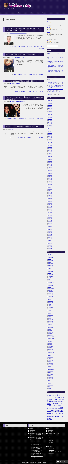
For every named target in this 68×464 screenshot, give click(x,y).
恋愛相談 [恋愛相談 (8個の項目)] (49, 411)
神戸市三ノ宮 (50, 371)
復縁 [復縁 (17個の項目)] (56, 408)
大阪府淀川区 (50, 296)
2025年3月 (50, 105)
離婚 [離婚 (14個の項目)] (53, 416)
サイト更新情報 (32, 430)
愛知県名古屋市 (51, 322)
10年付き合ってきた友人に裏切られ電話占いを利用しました (55, 62)
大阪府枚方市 (50, 294)
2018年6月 (50, 196)
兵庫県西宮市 (50, 266)
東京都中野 (50, 330)
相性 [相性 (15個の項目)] (60, 413)
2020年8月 (50, 156)
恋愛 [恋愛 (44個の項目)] (62, 408)
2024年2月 (50, 125)
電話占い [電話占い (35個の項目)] (58, 416)
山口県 (49, 305)
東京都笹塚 (50, 347)
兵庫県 (49, 262)
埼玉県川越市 (50, 285)
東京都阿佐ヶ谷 (51, 352)
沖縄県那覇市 (50, 360)
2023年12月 (50, 128)
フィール (48, 27)
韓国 (49, 386)
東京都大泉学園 (23, 33)
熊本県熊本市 (50, 363)
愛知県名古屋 (18, 57)
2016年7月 (50, 232)
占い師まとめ (13, 33)
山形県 (49, 308)
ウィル (48, 36)
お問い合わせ (32, 428)
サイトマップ (62, 0)
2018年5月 (50, 198)
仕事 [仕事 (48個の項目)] (49, 401)
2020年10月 (50, 153)
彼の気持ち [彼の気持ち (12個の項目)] (50, 408)
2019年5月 (50, 179)
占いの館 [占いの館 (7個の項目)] (58, 401)
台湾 (49, 279)
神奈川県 (49, 366)
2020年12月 (50, 150)
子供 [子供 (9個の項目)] (50, 405)
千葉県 (49, 273)
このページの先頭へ (62, 461)
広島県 (49, 316)
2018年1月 (50, 204)
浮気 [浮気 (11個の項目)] (50, 413)
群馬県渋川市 (50, 378)
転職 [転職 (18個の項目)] (50, 416)
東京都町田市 (50, 346)
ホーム (49, 428)
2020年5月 (50, 161)
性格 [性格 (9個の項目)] (59, 408)
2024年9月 (50, 114)
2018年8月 (50, 193)
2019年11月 (50, 170)
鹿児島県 (49, 388)
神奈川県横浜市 (51, 369)
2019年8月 (50, 175)
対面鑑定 (18, 33)
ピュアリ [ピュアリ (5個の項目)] (51, 399)
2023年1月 (50, 140)
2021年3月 (50, 145)
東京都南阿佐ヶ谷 (51, 333)
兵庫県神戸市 (50, 265)
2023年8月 (50, 134)
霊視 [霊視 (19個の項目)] (50, 419)
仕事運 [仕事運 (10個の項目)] (52, 401)
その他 (11, 129)
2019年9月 (50, 173)
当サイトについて (33, 431)
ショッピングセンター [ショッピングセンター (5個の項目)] (51, 395)
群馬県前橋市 (50, 377)
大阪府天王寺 (50, 293)
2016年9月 (50, 229)
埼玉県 (49, 280)
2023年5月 (50, 139)
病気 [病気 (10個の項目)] (57, 413)
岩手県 (49, 313)
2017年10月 (50, 209)
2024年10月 (50, 112)
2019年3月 (50, 182)
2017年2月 (50, 221)
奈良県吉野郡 (50, 301)
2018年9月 (50, 192)
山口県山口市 (50, 307)
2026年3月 (50, 100)
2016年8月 (50, 231)
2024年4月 (50, 122)
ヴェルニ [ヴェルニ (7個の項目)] (55, 399)
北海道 (49, 268)
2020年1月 (50, 167)
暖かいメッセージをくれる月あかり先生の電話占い (55, 58)
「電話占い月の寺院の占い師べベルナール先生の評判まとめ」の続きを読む (28, 74)
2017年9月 (50, 210)
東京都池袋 (50, 341)
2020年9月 (50, 154)
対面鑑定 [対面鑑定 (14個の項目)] (58, 406)
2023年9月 (50, 133)
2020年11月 (50, 151)
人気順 (50, 435)
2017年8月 (50, 212)
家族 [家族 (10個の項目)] (55, 406)
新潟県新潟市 (50, 327)
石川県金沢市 (50, 364)
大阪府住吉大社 (51, 288)
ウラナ (48, 40)
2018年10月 (50, 190)
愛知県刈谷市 (50, 319)
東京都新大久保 (51, 338)
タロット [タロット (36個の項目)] (58, 395)
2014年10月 (50, 240)
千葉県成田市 (50, 276)
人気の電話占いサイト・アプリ (53, 433)
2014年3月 (50, 248)
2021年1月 (50, 148)
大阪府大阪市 (50, 291)
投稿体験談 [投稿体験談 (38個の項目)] (59, 411)
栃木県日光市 (50, 357)
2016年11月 (50, 226)
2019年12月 (50, 168)
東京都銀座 (50, 350)
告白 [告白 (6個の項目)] (61, 401)
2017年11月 (50, 207)
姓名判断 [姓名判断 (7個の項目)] (60, 403)
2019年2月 (50, 184)
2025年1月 (50, 108)
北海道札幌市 (50, 271)
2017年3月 (50, 220)
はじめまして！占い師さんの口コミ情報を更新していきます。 (24, 126)
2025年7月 (50, 103)
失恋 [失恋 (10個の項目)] (55, 404)
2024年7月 (50, 117)
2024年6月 (50, 119)
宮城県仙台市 (50, 302)
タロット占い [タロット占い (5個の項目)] (57, 397)
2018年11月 (50, 189)
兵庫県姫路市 (50, 263)
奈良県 (49, 299)
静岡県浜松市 (50, 385)
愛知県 (49, 318)
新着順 (50, 437)
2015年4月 (50, 235)
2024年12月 (50, 109)
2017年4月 (50, 218)
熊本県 (49, 361)
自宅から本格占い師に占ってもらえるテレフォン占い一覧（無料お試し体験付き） (36, 434)
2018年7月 (50, 195)
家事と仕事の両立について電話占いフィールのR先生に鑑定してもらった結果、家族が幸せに (56, 66)
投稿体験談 (50, 324)
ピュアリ (48, 32)
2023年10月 (50, 131)
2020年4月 (50, 162)
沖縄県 (49, 358)
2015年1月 (50, 238)
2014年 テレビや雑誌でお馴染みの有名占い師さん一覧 (21, 81)
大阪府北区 (50, 290)
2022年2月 (50, 142)
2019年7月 (50, 176)
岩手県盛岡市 (50, 315)
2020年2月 (50, 165)
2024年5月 (50, 120)
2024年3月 (50, 123)
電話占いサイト (51, 440)
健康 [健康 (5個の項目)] (55, 401)
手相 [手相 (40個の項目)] (53, 411)
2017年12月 (50, 206)
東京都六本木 (50, 332)
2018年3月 (50, 201)
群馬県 (49, 375)
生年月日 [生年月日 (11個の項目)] (54, 413)
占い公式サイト (51, 442)
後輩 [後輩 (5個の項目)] (54, 408)
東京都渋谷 (22, 101)
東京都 (49, 329)
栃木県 (49, 355)
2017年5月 (50, 217)
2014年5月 (50, 246)
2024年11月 (50, 111)
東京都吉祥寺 (50, 335)
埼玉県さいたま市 (51, 282)
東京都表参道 (50, 349)
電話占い (24, 57)
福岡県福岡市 (50, 374)
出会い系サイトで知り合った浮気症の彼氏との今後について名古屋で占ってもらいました (55, 71)
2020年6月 (50, 159)
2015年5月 (50, 234)
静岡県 (49, 383)
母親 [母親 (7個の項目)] (48, 413)
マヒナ (48, 21)
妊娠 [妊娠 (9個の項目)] (57, 403)
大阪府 (49, 287)
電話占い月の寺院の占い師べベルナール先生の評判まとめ (22, 54)
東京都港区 (50, 344)
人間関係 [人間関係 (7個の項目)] (62, 399)
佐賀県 (49, 259)
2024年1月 (50, 126)
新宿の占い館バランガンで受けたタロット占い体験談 (55, 54)
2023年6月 (50, 137)
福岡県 (49, 372)
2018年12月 (50, 187)
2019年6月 (50, 178)
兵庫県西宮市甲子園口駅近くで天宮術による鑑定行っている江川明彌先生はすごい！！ (55, 93)
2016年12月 (50, 224)
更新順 (50, 438)
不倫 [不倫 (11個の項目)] (58, 399)
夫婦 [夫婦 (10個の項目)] (52, 404)
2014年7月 (50, 245)
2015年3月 (50, 237)
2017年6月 (50, 215)
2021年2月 (50, 147)
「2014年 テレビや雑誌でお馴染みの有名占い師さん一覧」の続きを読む (29, 91)
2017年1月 (50, 223)
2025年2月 (50, 106)
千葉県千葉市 (50, 274)
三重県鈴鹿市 (50, 257)
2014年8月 (50, 243)
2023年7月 (50, 136)
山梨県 (49, 310)
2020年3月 (50, 164)
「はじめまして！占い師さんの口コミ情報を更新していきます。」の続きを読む (27, 137)
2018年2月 (50, 203)
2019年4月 (50, 181)
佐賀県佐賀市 (50, 260)
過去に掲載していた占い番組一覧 (55, 451)
